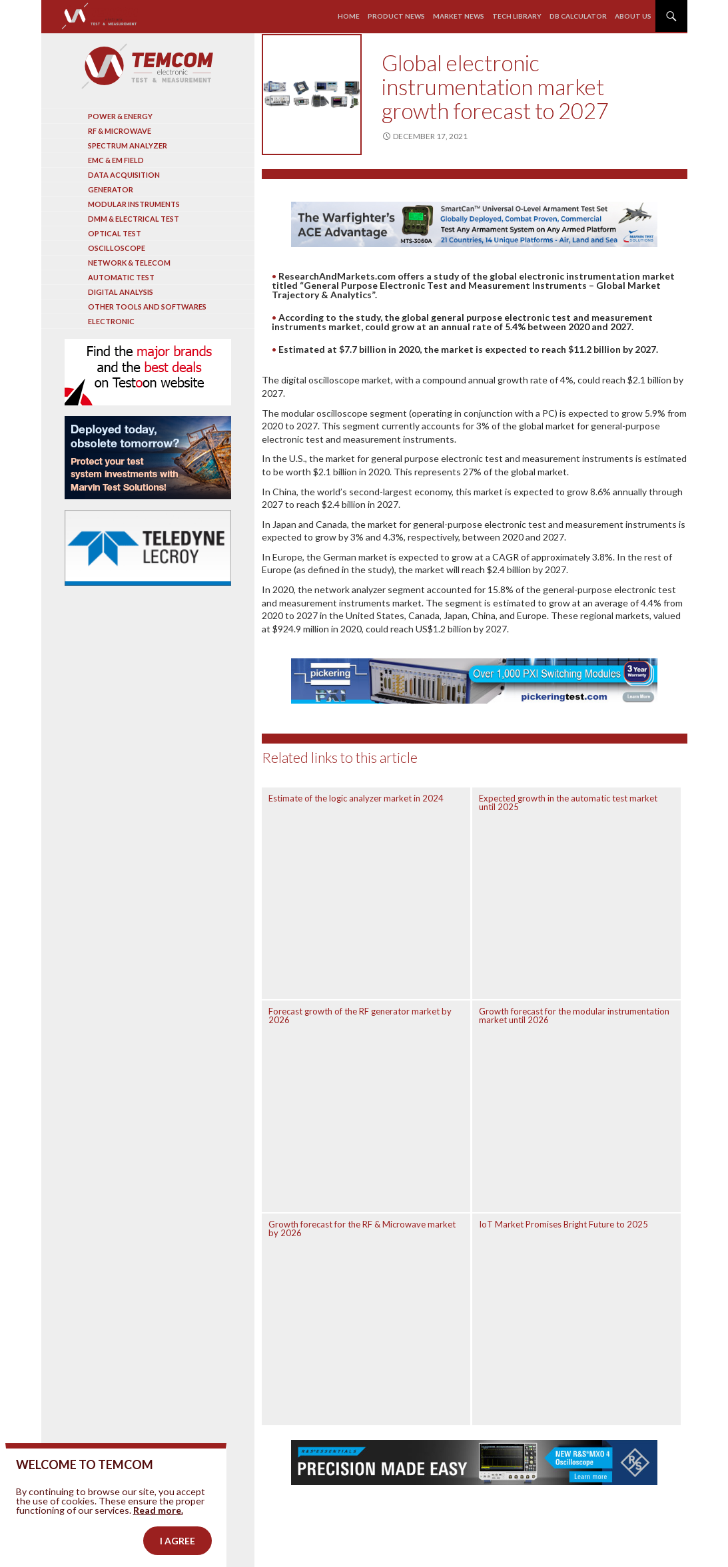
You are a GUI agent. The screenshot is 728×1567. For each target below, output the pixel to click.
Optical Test (114, 233)
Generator (110, 189)
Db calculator (578, 16)
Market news (458, 16)
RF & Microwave (119, 130)
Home (349, 16)
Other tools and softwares (147, 306)
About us (633, 16)
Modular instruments (134, 204)
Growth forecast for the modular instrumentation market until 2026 (574, 1015)
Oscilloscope (116, 248)
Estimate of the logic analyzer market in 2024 (356, 798)
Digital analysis (120, 292)
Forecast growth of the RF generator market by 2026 (360, 1015)
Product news (396, 16)
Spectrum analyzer (127, 145)
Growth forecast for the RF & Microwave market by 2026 (362, 1228)
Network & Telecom (129, 262)
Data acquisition (124, 174)
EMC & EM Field (116, 160)
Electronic (111, 321)
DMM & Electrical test (133, 218)
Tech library (517, 16)
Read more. (158, 1530)
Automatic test (121, 277)
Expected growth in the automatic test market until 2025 (568, 802)
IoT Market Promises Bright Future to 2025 (563, 1224)
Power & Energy (120, 116)
